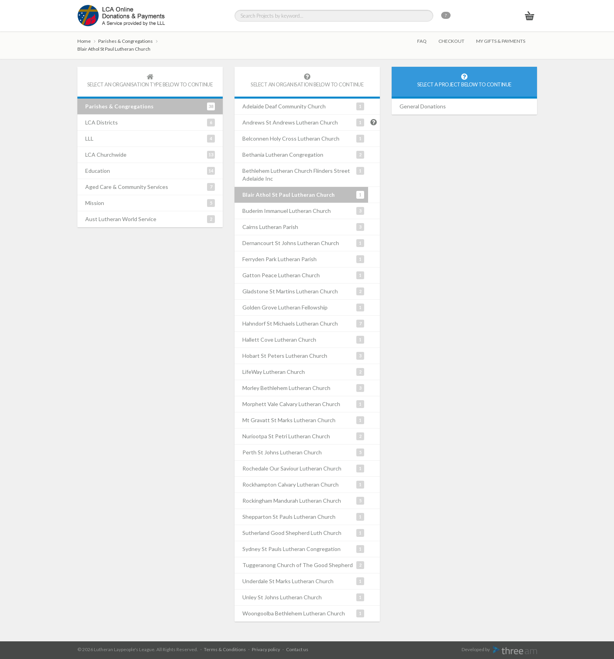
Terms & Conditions (225, 649)
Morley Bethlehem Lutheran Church (303, 388)
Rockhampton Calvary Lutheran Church (303, 485)
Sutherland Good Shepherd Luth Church (303, 533)
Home (84, 41)
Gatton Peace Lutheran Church (303, 275)
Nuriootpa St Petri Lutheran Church (303, 436)
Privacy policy (266, 649)
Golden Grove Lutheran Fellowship (303, 307)
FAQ (422, 41)
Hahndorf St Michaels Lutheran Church (303, 324)
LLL (150, 139)
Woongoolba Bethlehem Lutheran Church (303, 613)
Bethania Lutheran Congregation (303, 155)
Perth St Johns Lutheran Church (303, 452)
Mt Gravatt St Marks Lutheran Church (303, 420)
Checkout (451, 41)
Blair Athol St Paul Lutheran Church (113, 49)
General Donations (423, 106)
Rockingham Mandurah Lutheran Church (303, 501)
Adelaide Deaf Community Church (303, 106)
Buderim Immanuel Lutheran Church (303, 211)
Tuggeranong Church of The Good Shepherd (303, 565)
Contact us (297, 649)
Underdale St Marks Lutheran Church (303, 581)
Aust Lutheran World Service (150, 219)
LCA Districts (150, 122)
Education (150, 171)
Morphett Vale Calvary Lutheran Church (303, 404)
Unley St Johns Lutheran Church (303, 597)
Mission (150, 203)
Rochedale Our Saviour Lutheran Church (303, 468)
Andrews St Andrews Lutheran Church (303, 122)
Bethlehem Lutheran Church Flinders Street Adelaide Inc (303, 174)
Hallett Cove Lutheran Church (303, 340)
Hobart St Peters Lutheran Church (303, 356)
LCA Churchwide (150, 155)
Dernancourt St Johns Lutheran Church (303, 243)
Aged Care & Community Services (150, 187)
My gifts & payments (500, 41)
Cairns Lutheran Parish (303, 227)
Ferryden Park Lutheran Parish (303, 259)
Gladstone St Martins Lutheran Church (303, 291)
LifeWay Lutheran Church (303, 372)
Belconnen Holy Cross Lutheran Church (303, 139)
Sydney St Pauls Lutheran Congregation (303, 549)
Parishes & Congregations (125, 41)
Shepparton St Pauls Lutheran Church (303, 517)
